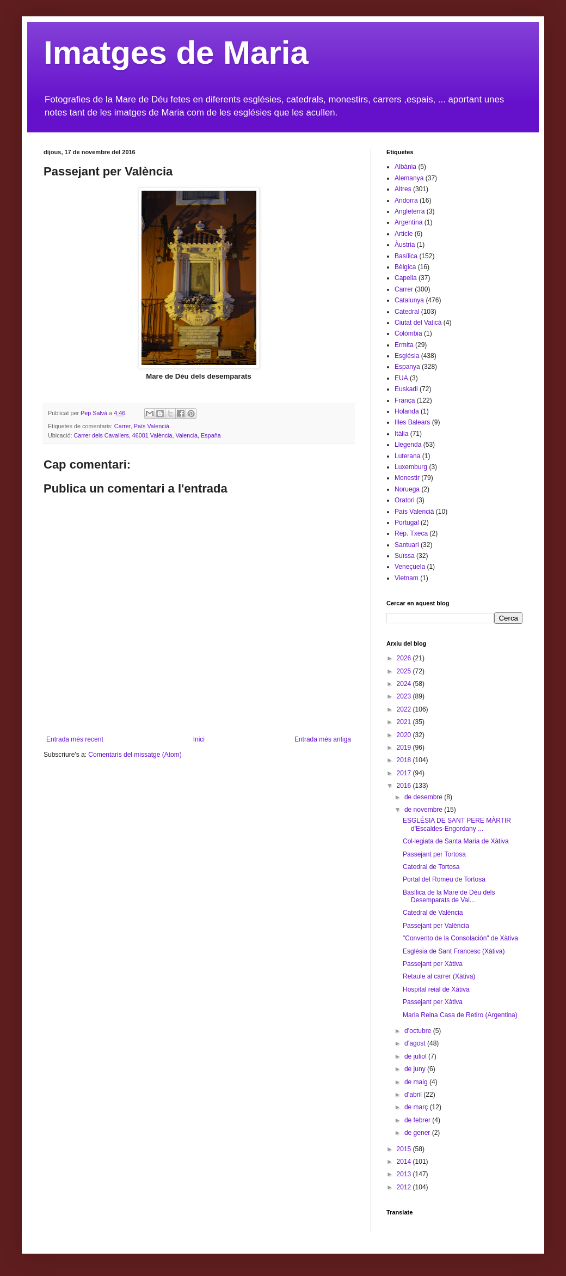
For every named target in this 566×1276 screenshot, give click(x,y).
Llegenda (408, 444)
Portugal (407, 522)
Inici (199, 739)
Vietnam (407, 578)
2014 (405, 1161)
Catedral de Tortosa (431, 867)
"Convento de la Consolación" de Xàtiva (460, 938)
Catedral (407, 311)
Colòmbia (408, 333)
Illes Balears (412, 422)
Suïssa (405, 556)
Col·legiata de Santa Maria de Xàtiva (456, 841)
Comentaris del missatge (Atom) (134, 754)
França (405, 400)
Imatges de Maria (176, 52)
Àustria (405, 244)
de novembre (424, 809)
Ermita (404, 345)
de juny (415, 1069)
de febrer (418, 1120)
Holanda (407, 411)
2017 (405, 773)
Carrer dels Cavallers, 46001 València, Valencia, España (146, 435)
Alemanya (409, 178)
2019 (405, 747)
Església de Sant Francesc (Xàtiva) (454, 951)
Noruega (407, 489)
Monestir (407, 478)
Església (407, 356)
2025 (405, 671)
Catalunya (409, 300)
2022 (405, 709)
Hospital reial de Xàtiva (436, 989)
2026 (405, 658)
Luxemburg (411, 467)
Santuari (407, 545)
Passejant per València (436, 925)
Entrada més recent (74, 739)
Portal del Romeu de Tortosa (444, 879)
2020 (405, 735)
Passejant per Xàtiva (433, 964)
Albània (405, 167)
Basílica (406, 256)
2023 (405, 696)
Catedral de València (433, 912)
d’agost (415, 1043)
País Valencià (151, 426)
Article (404, 234)
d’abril (413, 1094)
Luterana (407, 456)
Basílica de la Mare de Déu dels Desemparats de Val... (449, 896)
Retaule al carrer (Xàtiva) (439, 976)
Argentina (408, 222)
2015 (405, 1149)
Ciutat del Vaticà (418, 322)
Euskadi (406, 389)
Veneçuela (410, 566)
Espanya (407, 366)
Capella (406, 278)
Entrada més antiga (322, 739)
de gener (418, 1133)
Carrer (122, 426)
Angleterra (409, 211)
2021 (405, 722)
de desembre (424, 797)
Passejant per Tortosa (434, 854)
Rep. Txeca (411, 533)
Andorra (406, 200)
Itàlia (401, 434)
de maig (416, 1082)
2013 (405, 1174)
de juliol (416, 1056)
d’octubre (418, 1031)
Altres (403, 189)
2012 (405, 1187)
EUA (401, 378)
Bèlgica (405, 267)
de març (417, 1107)
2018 (405, 760)
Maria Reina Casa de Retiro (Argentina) (460, 1015)
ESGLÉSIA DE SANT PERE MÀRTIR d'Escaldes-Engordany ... (457, 824)
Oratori (405, 500)
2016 (405, 785)
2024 (405, 684)
